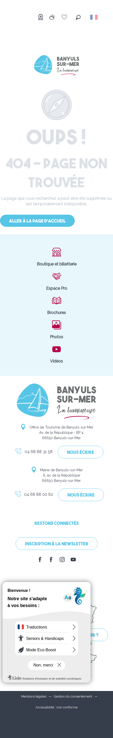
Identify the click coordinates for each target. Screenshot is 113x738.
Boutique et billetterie (57, 256)
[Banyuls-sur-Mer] (56, 66)
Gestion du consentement (73, 696)
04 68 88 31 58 (34, 452)
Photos (56, 329)
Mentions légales (33, 696)
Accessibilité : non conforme (56, 707)
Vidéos (56, 353)
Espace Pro (56, 280)
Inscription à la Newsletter (56, 544)
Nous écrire (80, 452)
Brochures (56, 305)
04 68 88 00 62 (33, 495)
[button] (78, 17)
